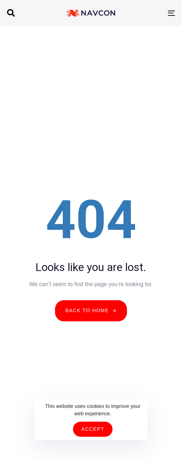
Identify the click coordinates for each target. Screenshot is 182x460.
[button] (11, 13)
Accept (92, 429)
